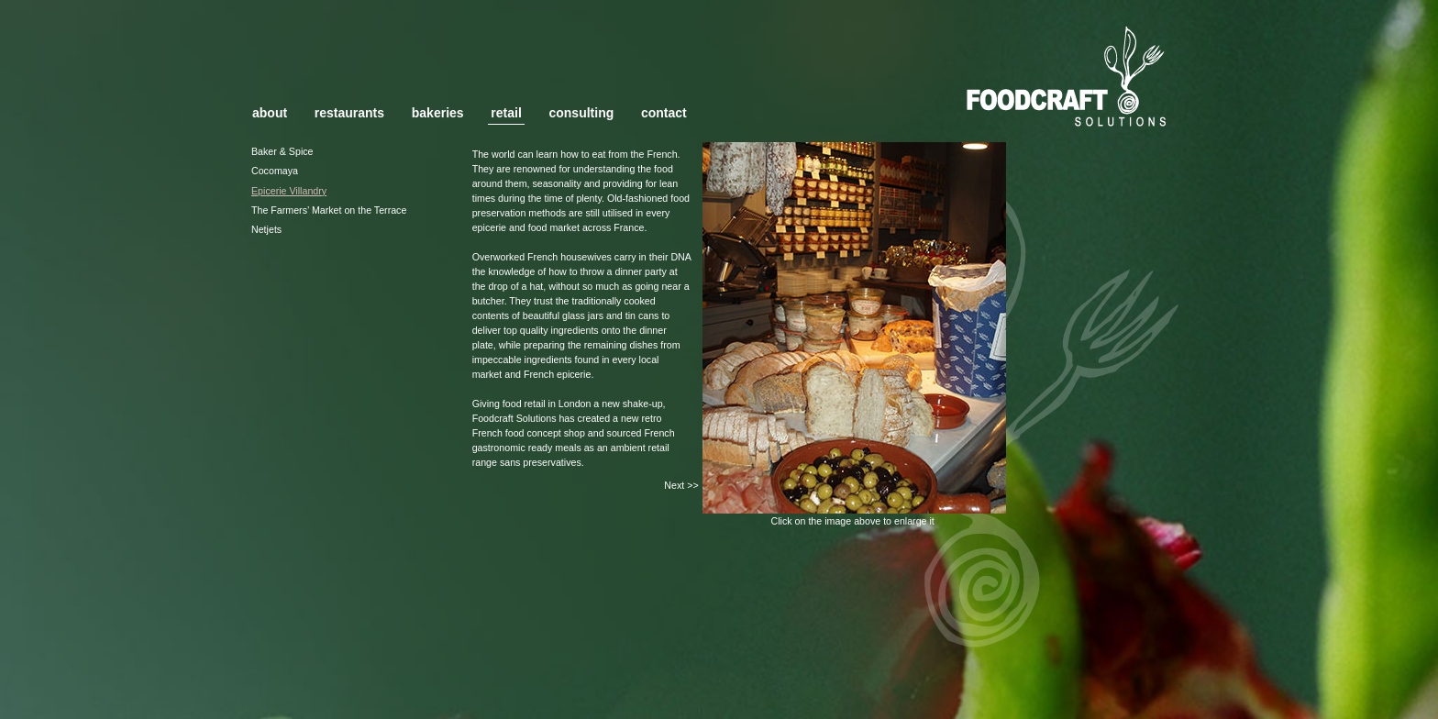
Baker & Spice (282, 151)
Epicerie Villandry (288, 190)
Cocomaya (274, 170)
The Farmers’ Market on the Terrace (328, 210)
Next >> (681, 485)
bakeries (438, 112)
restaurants (349, 112)
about (269, 112)
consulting (581, 112)
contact (664, 112)
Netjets (266, 229)
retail (506, 112)
